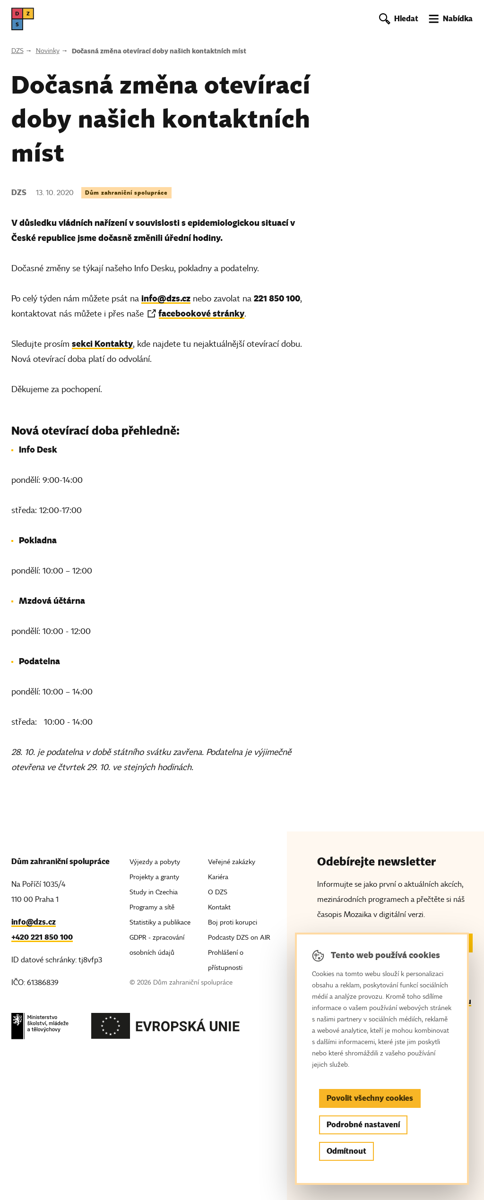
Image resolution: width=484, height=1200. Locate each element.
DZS (17, 51)
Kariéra (218, 877)
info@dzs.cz (165, 298)
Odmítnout (346, 1151)
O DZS (217, 892)
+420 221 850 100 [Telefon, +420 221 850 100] (42, 937)
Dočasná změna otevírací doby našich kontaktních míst (159, 51)
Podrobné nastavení (363, 1125)
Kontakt (219, 907)
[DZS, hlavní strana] (22, 19)
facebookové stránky (201, 313)
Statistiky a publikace (160, 922)
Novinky (48, 51)
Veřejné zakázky (231, 862)
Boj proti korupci (232, 922)
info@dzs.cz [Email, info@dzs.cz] (33, 922)
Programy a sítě (152, 907)
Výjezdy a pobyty (155, 862)
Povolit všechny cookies (370, 1098)
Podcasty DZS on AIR (239, 938)
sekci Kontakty (102, 343)
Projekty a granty (154, 877)
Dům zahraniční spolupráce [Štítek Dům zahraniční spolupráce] (126, 192)
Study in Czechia (154, 892)
